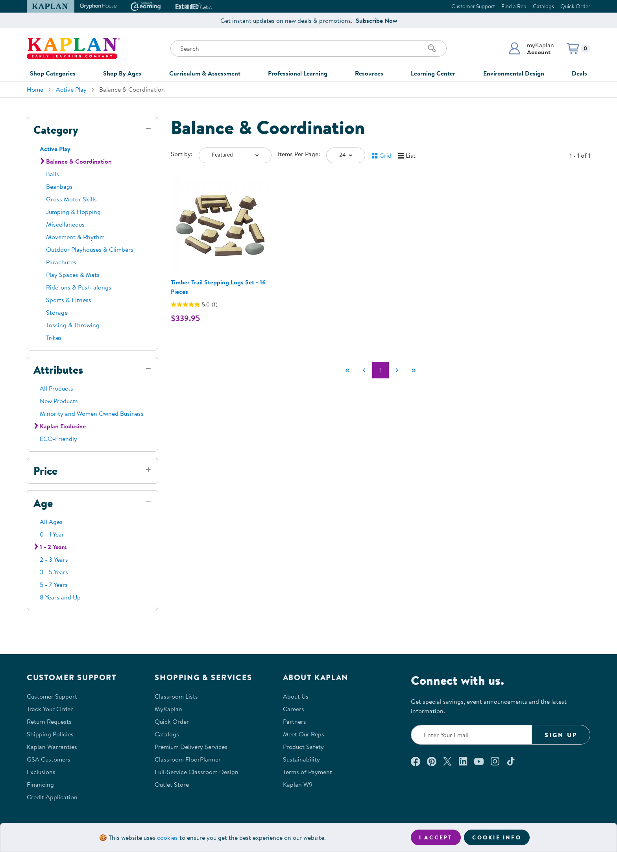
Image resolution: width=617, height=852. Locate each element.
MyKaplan (168, 708)
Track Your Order (50, 708)
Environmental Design (513, 73)
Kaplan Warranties (52, 746)
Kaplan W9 (297, 784)
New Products (59, 400)
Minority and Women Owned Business (92, 413)
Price (45, 471)
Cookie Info (496, 837)
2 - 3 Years (54, 559)
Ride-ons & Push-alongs (78, 287)
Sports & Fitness (68, 299)
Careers (293, 708)
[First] (347, 370)
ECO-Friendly (58, 438)
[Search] (432, 48)
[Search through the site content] (308, 48)
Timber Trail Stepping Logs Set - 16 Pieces (218, 287)
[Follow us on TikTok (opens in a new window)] (510, 761)
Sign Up (561, 734)
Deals (579, 73)
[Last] (413, 370)
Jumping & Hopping (73, 211)
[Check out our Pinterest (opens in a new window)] (431, 761)
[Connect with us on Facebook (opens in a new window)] (415, 761)
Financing (40, 784)
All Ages (51, 521)
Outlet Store (172, 784)
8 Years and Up (60, 597)
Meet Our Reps (303, 734)
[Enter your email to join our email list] (471, 735)
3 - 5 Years (54, 572)
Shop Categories (53, 73)
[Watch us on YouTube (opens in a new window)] (479, 761)
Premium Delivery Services (191, 746)
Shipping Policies (50, 734)
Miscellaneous (65, 224)
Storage (57, 312)
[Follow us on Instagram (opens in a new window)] (495, 761)
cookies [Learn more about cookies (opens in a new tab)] (167, 837)
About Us (295, 696)
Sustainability (301, 759)
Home (35, 89)
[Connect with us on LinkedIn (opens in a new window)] (462, 761)
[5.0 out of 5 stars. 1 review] (194, 304)
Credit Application (52, 797)
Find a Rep (513, 6)
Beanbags (59, 186)
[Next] (397, 370)
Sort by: (181, 153)
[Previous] (364, 370)
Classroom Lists (176, 696)
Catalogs (543, 6)
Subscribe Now (376, 20)
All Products (56, 388)
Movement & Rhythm (75, 236)
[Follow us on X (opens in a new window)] (447, 761)
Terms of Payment (307, 771)
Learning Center (433, 73)
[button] (531, 48)
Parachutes (61, 262)
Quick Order (575, 6)
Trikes (54, 337)
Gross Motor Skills (71, 199)
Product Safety (303, 746)
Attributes (58, 369)
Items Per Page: (299, 153)
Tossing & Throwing (73, 325)
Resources (369, 73)
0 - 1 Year (52, 534)
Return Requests (49, 721)
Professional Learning (297, 73)
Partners (294, 721)
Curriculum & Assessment (204, 73)
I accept (436, 837)
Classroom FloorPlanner (188, 759)
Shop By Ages (122, 73)
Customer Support (473, 6)
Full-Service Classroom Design (196, 771)
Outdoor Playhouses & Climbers (89, 249)
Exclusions (41, 771)
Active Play (71, 89)
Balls (52, 174)
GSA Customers (48, 759)
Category (55, 130)
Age (43, 503)
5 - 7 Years (54, 584)
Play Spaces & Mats (73, 274)
